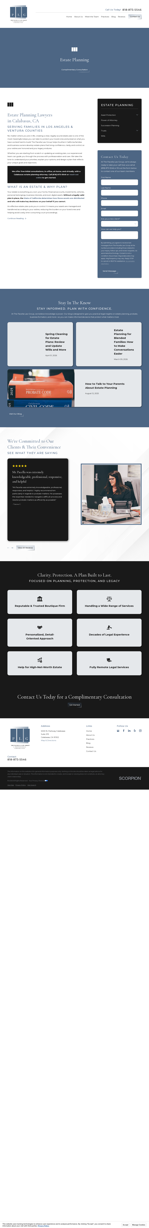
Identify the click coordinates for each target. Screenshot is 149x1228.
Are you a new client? (110, 219)
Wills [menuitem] (103, 136)
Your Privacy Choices (38, 781)
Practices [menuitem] (105, 17)
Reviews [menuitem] (121, 17)
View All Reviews (25, 548)
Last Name (106, 188)
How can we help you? (111, 229)
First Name (106, 177)
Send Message (109, 271)
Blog (88, 743)
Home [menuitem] (69, 17)
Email (103, 209)
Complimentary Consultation (74, 70)
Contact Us (135, 16)
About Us (90, 735)
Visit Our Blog (15, 414)
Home (89, 731)
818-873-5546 (132, 9)
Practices (90, 739)
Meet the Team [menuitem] (92, 17)
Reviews (89, 747)
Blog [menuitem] (113, 17)
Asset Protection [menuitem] (108, 115)
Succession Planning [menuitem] (110, 125)
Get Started (74, 705)
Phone (104, 198)
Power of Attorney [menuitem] (109, 120)
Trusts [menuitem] (103, 131)
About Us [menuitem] (78, 17)
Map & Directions (48, 740)
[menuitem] (10, 785)
